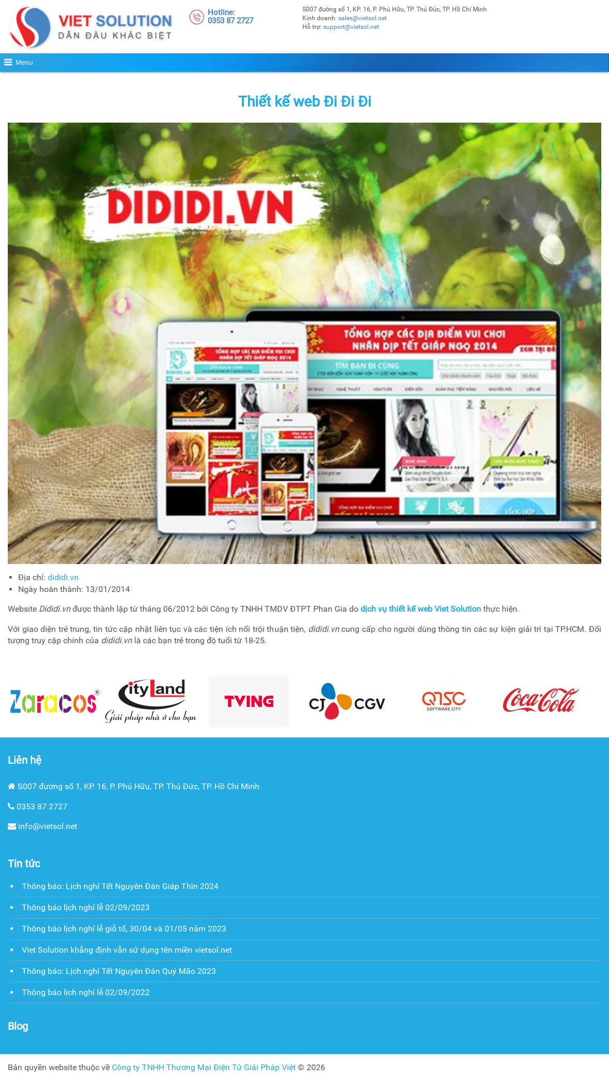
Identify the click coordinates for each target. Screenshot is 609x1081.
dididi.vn (63, 577)
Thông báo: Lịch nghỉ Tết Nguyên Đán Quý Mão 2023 (119, 971)
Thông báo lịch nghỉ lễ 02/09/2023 (86, 907)
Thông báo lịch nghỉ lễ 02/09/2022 (86, 992)
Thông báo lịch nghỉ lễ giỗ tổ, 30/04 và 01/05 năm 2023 (124, 929)
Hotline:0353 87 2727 (230, 16)
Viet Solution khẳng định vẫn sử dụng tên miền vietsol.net (127, 950)
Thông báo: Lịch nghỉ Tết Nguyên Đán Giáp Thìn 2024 (120, 886)
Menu (24, 62)
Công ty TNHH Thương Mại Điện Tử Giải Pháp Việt (204, 1067)
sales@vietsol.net (362, 18)
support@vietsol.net (351, 27)
